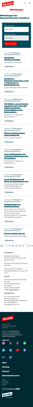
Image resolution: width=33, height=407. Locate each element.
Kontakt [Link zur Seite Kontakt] (4, 379)
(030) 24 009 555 (15, 332)
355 (29, 245)
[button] (30, 3)
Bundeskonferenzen (11, 375)
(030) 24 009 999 (14, 331)
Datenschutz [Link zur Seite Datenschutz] (5, 383)
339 (16, 245)
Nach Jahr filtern (9, 26)
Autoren (5, 371)
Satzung (5, 367)
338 (13, 245)
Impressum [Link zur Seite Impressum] (5, 381)
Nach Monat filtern (9, 34)
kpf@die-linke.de (14, 290)
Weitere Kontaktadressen (8, 336)
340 (20, 245)
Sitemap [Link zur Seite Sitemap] (4, 384)
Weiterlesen (9, 66)
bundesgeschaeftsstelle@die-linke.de (12, 334)
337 (9, 245)
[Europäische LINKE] (11, 389)
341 (23, 245)
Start (4, 363)
